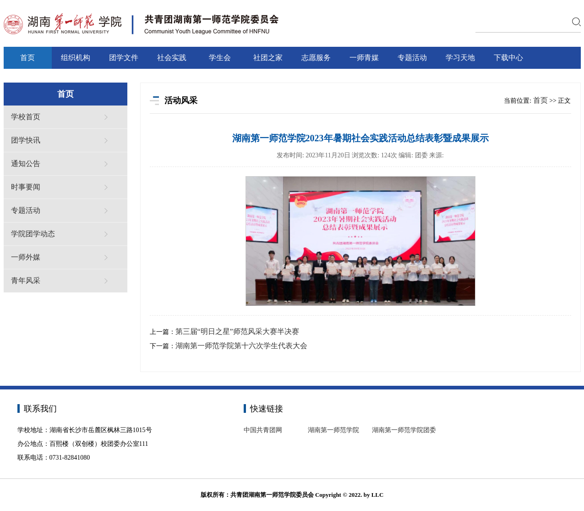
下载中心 (508, 57)
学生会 (220, 57)
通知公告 (25, 163)
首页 (27, 57)
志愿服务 (316, 57)
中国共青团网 (263, 430)
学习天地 (460, 57)
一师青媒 (364, 57)
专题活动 (412, 57)
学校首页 (25, 117)
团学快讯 (25, 140)
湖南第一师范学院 (333, 430)
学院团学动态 (33, 234)
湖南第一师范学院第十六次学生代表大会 (241, 346)
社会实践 (171, 57)
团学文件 (123, 57)
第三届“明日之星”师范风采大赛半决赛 (237, 331)
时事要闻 (25, 187)
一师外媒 (25, 257)
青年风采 (25, 280)
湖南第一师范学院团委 (404, 430)
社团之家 (268, 57)
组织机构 (75, 57)
